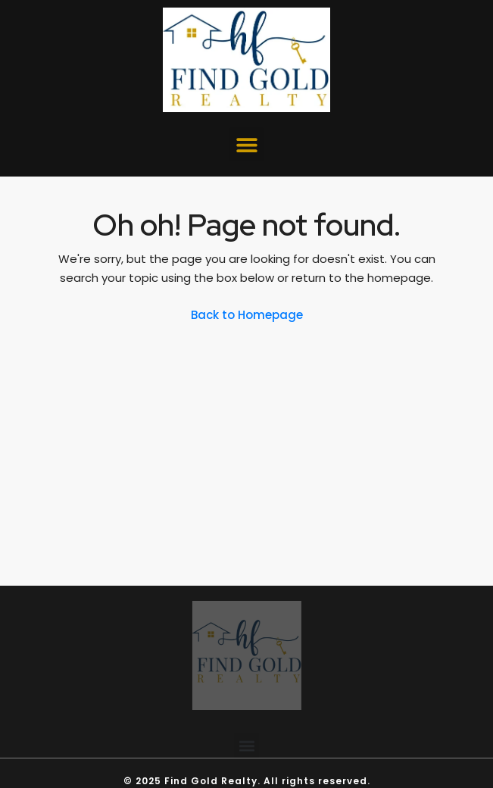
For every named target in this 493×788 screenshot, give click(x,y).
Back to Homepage (247, 315)
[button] (246, 144)
